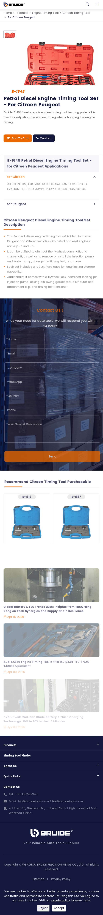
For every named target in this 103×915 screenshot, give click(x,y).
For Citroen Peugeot (21, 17)
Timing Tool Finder (17, 755)
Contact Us (12, 787)
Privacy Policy (60, 879)
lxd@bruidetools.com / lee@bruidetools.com (50, 801)
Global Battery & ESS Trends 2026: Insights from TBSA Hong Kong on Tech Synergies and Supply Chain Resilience (47, 611)
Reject (43, 908)
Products (22, 13)
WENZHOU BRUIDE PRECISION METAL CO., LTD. (53, 864)
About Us (10, 766)
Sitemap (38, 879)
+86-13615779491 (26, 794)
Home (8, 13)
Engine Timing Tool (45, 13)
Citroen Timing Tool (76, 13)
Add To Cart (18, 138)
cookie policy (60, 900)
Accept (59, 908)
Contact (44, 138)
